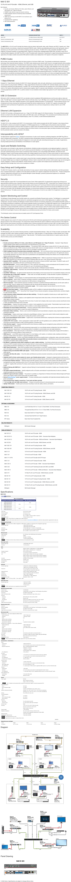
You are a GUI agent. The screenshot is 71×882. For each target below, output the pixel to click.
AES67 (17, 136)
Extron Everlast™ (12, 377)
